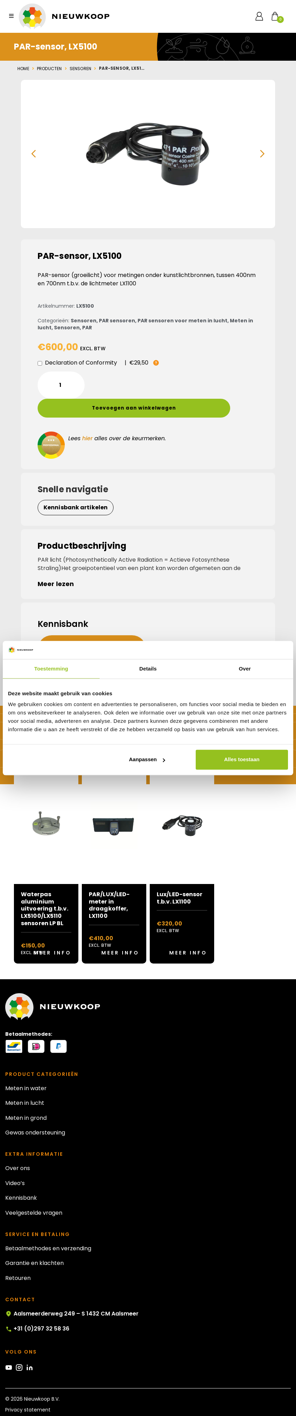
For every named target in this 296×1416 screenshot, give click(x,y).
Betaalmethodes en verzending (48, 1230)
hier (87, 419)
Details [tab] (148, 669)
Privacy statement (27, 1390)
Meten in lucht (24, 1084)
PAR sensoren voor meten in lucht (182, 320)
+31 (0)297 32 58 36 (37, 1310)
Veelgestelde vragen (33, 1194)
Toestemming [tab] (51, 669)
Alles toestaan (241, 760)
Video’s (15, 1164)
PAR (87, 327)
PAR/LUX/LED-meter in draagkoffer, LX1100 (109, 886)
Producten (49, 68)
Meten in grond (26, 1099)
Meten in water (26, 1069)
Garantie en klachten (34, 1245)
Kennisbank (21, 1179)
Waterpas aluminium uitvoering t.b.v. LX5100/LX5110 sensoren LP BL (44, 889)
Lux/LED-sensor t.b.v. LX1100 (179, 879)
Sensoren (81, 68)
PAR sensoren (117, 320)
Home (23, 68)
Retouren (18, 1259)
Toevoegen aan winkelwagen (162, 385)
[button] (33, 154)
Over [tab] (245, 669)
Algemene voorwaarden (34, 1401)
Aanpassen (147, 760)
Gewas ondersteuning (35, 1114)
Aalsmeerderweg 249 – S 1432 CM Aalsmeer (72, 1295)
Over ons (17, 1150)
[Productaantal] (61, 385)
